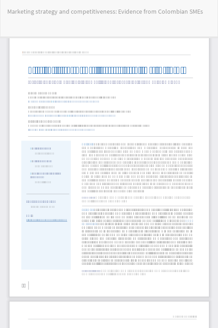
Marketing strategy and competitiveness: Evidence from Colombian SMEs (105, 11)
